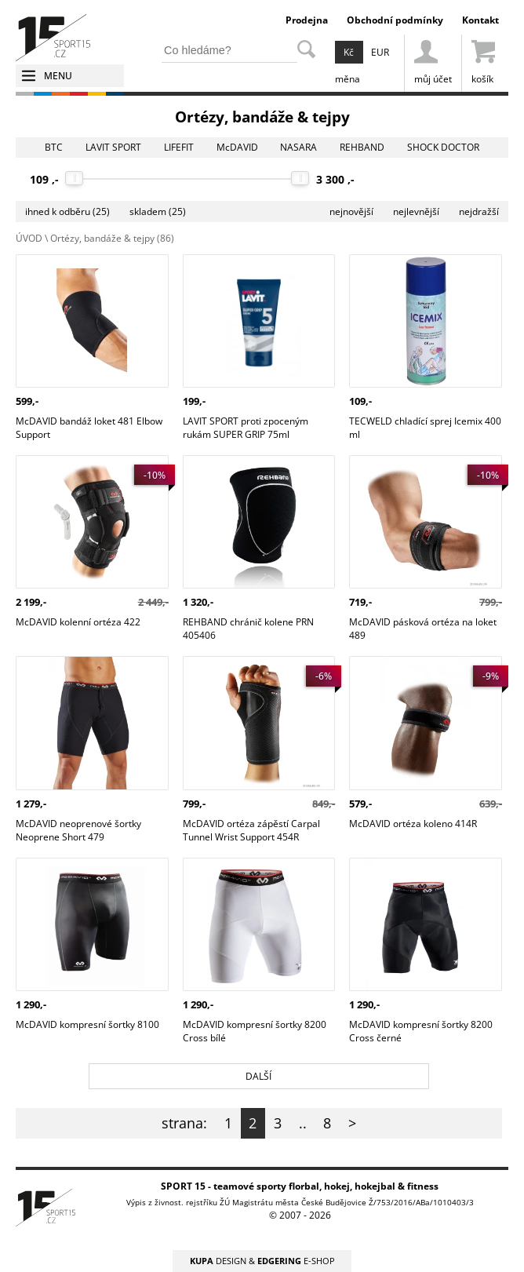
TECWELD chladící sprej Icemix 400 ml (425, 267)
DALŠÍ (258, 1076)
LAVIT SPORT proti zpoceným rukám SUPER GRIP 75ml (245, 267)
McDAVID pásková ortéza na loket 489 (423, 468)
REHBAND (362, 147)
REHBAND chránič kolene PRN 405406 (248, 468)
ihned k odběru (67, 211)
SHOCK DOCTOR (443, 147)
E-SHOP (296, 1261)
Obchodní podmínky (395, 20)
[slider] (74, 178)
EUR (380, 52)
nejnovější (351, 211)
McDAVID (237, 147)
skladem (157, 211)
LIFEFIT (179, 147)
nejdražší (479, 211)
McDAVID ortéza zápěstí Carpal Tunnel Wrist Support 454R (251, 669)
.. (303, 1122)
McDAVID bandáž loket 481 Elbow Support (89, 267)
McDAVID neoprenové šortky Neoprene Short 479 (78, 669)
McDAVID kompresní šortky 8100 (87, 864)
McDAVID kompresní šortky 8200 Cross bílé (254, 871)
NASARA (298, 147)
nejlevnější (416, 211)
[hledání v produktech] (229, 50)
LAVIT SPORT (113, 147)
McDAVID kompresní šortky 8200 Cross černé (421, 871)
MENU (58, 75)
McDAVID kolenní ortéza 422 (78, 461)
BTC (54, 147)
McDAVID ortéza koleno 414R (413, 662)
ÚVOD (29, 238)
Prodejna (307, 20)
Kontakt (480, 20)
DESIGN (218, 1261)
